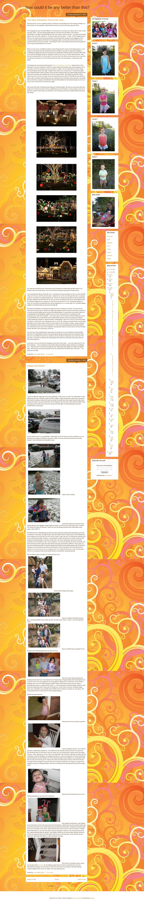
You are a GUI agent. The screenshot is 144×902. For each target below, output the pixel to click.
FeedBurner (108, 475)
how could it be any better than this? (58, 7)
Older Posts (82, 879)
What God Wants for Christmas (62, 65)
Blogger (92, 898)
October (111, 389)
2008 (110, 452)
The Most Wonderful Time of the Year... (46, 20)
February (111, 438)
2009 (110, 288)
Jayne (109, 252)
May (112, 419)
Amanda (109, 236)
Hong (108, 249)
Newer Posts (31, 879)
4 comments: (50, 872)
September (111, 398)
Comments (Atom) (60, 886)
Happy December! (36, 366)
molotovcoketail (77, 898)
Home (57, 879)
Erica (108, 246)
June (111, 415)
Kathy (109, 258)
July (112, 409)
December (112, 294)
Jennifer (40, 865)
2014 (111, 269)
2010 (110, 283)
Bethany (109, 243)
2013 (111, 272)
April (111, 425)
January (111, 446)
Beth (108, 239)
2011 (110, 279)
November (112, 382)
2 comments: (50, 354)
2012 (110, 275)
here (55, 685)
